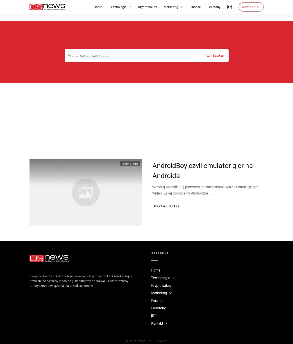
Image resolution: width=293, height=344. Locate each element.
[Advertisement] (146, 109)
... (210, 186)
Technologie (130, 157)
